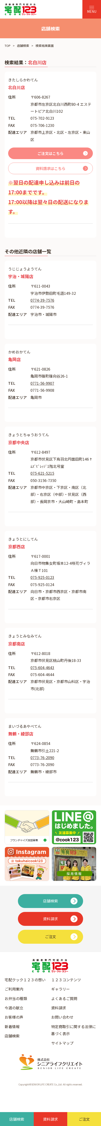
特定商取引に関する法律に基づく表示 (73, 1030)
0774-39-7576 (42, 300)
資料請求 (58, 1008)
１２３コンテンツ (66, 979)
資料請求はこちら (50, 168)
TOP (7, 45)
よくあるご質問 (64, 998)
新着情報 (12, 1026)
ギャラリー (60, 989)
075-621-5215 (42, 473)
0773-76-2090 (42, 757)
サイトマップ (62, 1043)
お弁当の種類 (16, 998)
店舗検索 (23, 45)
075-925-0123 (42, 577)
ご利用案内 (14, 989)
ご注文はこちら (50, 153)
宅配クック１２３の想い (25, 979)
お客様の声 (14, 1017)
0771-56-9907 (42, 383)
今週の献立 (14, 1008)
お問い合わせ (62, 1017)
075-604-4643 (42, 667)
